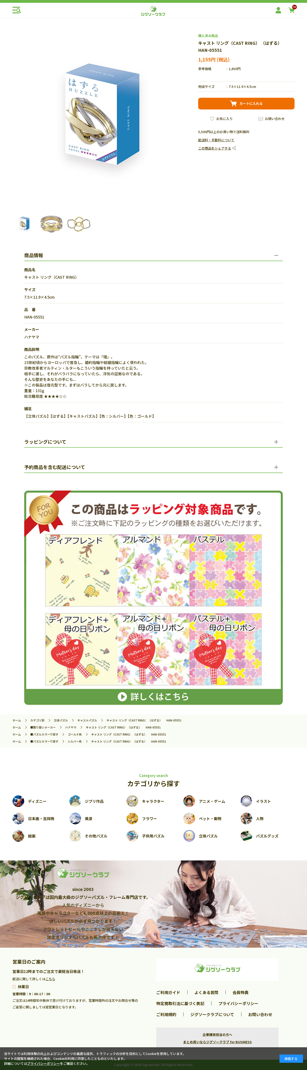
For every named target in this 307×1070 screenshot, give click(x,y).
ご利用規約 (166, 1014)
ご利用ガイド (168, 992)
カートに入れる (251, 103)
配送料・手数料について (216, 140)
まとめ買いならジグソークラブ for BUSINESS (217, 1042)
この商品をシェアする (214, 148)
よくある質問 (206, 992)
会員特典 (240, 992)
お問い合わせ (275, 118)
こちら (50, 978)
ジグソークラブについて (212, 1014)
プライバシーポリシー (238, 1003)
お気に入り (224, 118)
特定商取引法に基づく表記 (180, 1003)
